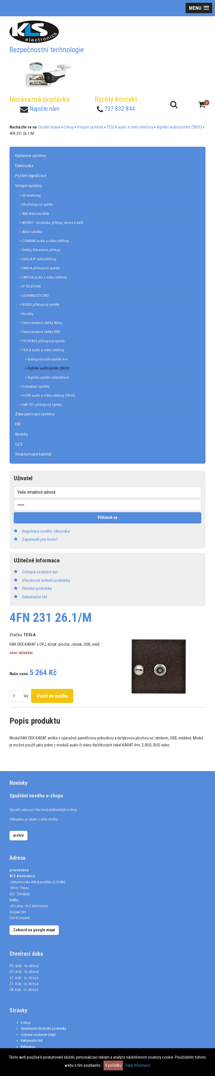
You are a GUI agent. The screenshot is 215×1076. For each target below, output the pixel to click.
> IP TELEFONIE (30, 286)
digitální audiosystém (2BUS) (179, 127)
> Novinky (26, 314)
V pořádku (113, 1065)
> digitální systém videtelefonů (47, 377)
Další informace (137, 1065)
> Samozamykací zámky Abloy (40, 323)
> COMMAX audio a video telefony (44, 241)
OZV (18, 444)
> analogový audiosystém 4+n (46, 359)
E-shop (26, 1022)
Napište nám (44, 108)
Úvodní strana (49, 127)
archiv (18, 835)
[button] (199, 8)
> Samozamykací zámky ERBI (39, 332)
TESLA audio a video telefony (130, 127)
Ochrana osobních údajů (38, 1035)
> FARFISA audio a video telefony (43, 277)
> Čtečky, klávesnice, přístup (39, 250)
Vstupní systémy (90, 127)
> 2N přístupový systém (36, 204)
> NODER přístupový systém (39, 304)
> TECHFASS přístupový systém (42, 341)
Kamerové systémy (30, 155)
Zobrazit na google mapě (34, 930)
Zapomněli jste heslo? (40, 539)
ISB (17, 424)
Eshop (69, 127)
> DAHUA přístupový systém (39, 268)
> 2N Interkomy (30, 195)
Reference (28, 1047)
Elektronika (24, 165)
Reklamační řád (32, 1040)
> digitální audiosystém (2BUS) (47, 368)
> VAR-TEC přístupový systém (40, 405)
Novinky (21, 434)
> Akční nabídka (30, 232)
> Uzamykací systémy (34, 386)
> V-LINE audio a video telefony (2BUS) (47, 395)
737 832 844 (119, 108)
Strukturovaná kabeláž (33, 454)
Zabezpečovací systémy (35, 414)
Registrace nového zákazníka (46, 531)
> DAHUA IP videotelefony (37, 259)
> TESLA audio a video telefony (41, 350)
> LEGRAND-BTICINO (34, 295)
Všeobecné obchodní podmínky (43, 1028)
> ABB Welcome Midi (34, 213)
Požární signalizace (30, 175)
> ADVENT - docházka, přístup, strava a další (51, 222)
